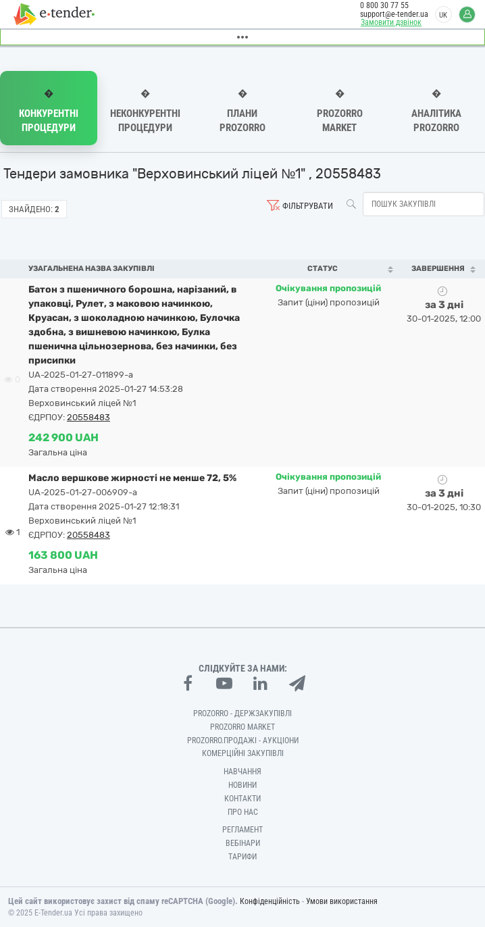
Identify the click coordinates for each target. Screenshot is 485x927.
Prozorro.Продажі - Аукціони (243, 740)
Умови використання (342, 901)
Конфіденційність (270, 901)
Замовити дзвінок (391, 22)
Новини (242, 785)
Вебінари (243, 843)
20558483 (88, 417)
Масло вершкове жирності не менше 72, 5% (132, 478)
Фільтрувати (307, 206)
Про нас (243, 812)
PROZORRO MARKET (242, 727)
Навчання (242, 771)
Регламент (242, 829)
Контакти (242, 798)
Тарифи (242, 856)
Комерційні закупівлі (243, 753)
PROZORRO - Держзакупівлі (242, 713)
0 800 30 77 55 (384, 5)
